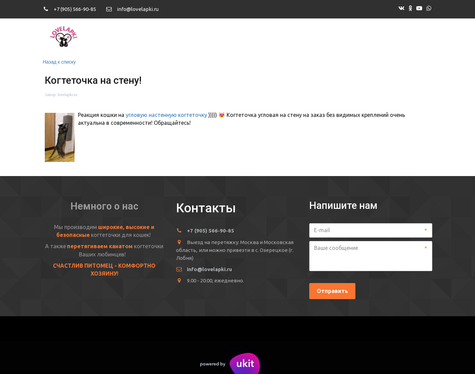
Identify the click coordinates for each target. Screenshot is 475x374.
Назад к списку (59, 62)
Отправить (332, 291)
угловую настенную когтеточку (167, 115)
